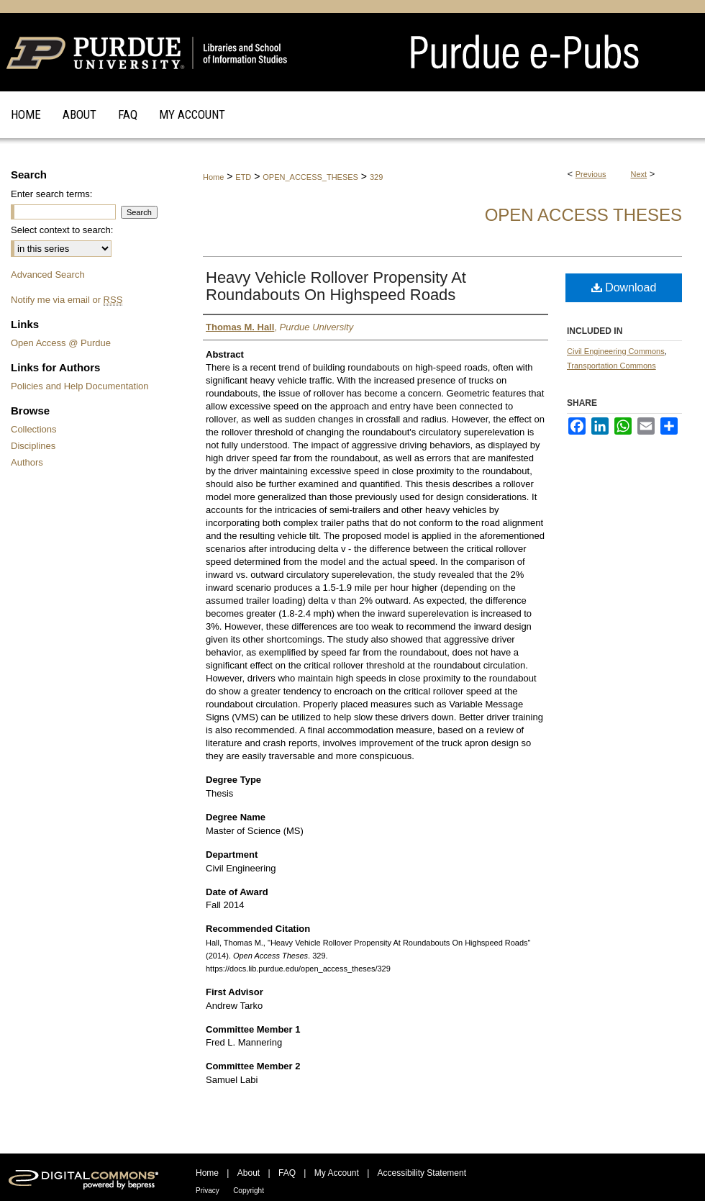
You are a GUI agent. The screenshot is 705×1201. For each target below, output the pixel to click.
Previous (591, 174)
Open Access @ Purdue (61, 342)
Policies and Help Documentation (80, 386)
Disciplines (33, 445)
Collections (34, 429)
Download (624, 287)
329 (376, 177)
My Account (336, 1173)
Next (639, 174)
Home (213, 177)
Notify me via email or (66, 299)
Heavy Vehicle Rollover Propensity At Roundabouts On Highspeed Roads (336, 286)
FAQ (287, 1173)
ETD (243, 177)
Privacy (207, 1191)
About (248, 1173)
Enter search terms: (51, 194)
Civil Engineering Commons (616, 351)
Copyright (248, 1191)
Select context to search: (62, 230)
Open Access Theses (583, 215)
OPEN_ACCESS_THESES (310, 177)
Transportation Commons (611, 365)
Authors (27, 462)
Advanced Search (48, 274)
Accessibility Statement (422, 1173)
